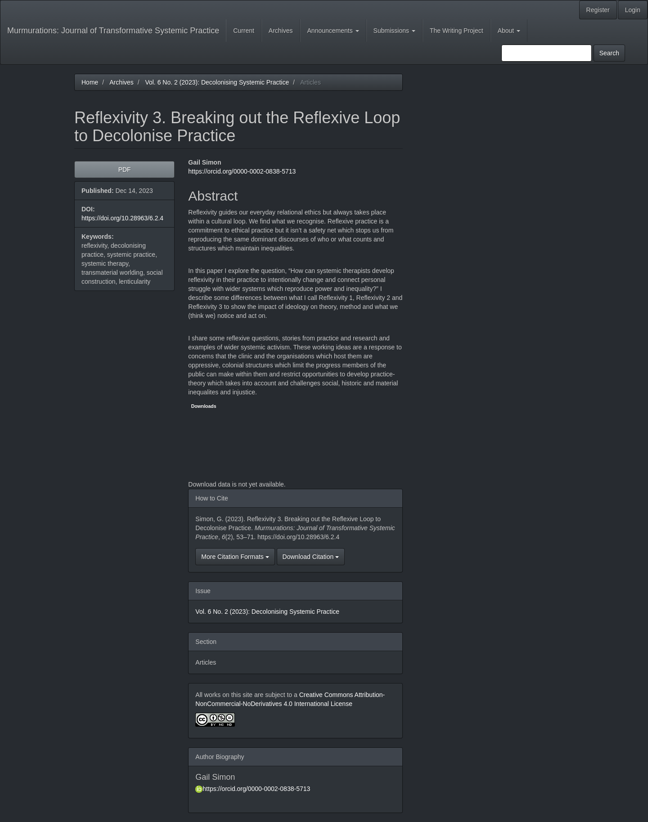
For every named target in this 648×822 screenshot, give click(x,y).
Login (632, 9)
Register (598, 9)
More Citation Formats (235, 556)
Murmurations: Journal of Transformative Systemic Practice (113, 30)
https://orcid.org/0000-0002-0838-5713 (242, 171)
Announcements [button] (333, 30)
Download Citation (311, 556)
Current (243, 30)
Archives (281, 30)
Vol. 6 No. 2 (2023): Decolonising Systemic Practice (217, 82)
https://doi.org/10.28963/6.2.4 (122, 218)
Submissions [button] (394, 30)
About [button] (509, 30)
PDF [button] (124, 169)
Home (89, 82)
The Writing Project (456, 30)
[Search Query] (546, 53)
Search (609, 53)
